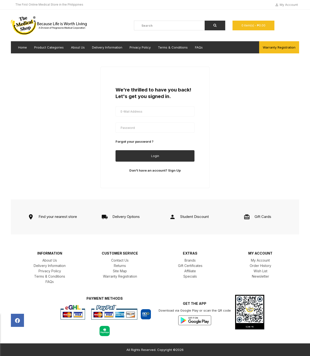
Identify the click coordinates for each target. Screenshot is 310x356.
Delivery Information (107, 47)
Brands (190, 260)
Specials (190, 276)
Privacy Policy (140, 47)
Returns (120, 266)
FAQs (199, 47)
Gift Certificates (190, 266)
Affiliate (190, 271)
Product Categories (49, 47)
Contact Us (120, 260)
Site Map (120, 271)
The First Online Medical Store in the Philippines (49, 4)
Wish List (260, 271)
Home (22, 47)
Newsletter (260, 276)
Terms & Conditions (173, 47)
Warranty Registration (279, 47)
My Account (260, 260)
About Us (78, 47)
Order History (260, 266)
